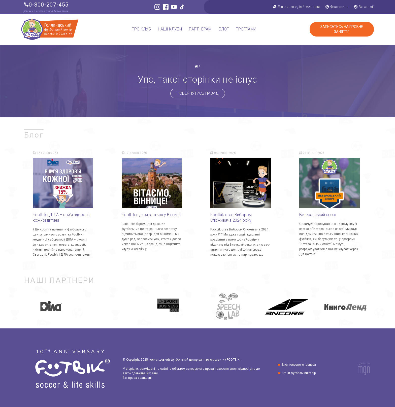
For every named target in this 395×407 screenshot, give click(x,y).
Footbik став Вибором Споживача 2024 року (231, 217)
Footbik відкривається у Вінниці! (151, 214)
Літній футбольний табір (301, 373)
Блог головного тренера (301, 364)
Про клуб (141, 29)
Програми (246, 29)
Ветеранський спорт (318, 214)
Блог (224, 29)
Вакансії (364, 7)
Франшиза (337, 7)
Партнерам (200, 29)
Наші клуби (170, 29)
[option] (50, 307)
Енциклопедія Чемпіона (296, 7)
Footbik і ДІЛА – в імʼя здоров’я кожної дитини (61, 217)
